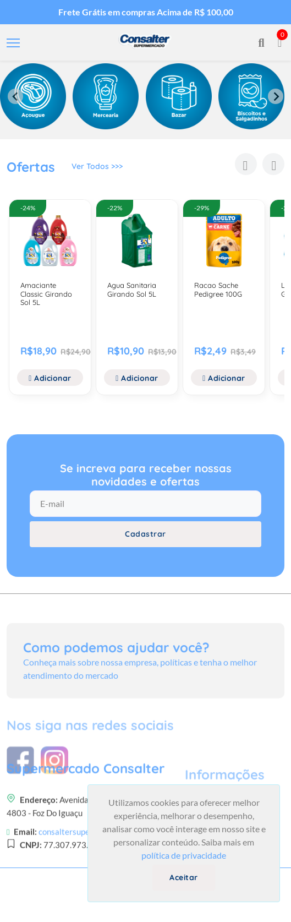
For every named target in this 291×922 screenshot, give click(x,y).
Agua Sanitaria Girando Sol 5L (131, 289)
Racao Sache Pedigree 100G (218, 289)
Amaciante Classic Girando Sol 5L (46, 294)
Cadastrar (145, 542)
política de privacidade (183, 855)
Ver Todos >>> (97, 169)
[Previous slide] (15, 96)
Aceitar (183, 877)
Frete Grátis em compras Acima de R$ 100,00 (145, 12)
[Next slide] (275, 96)
